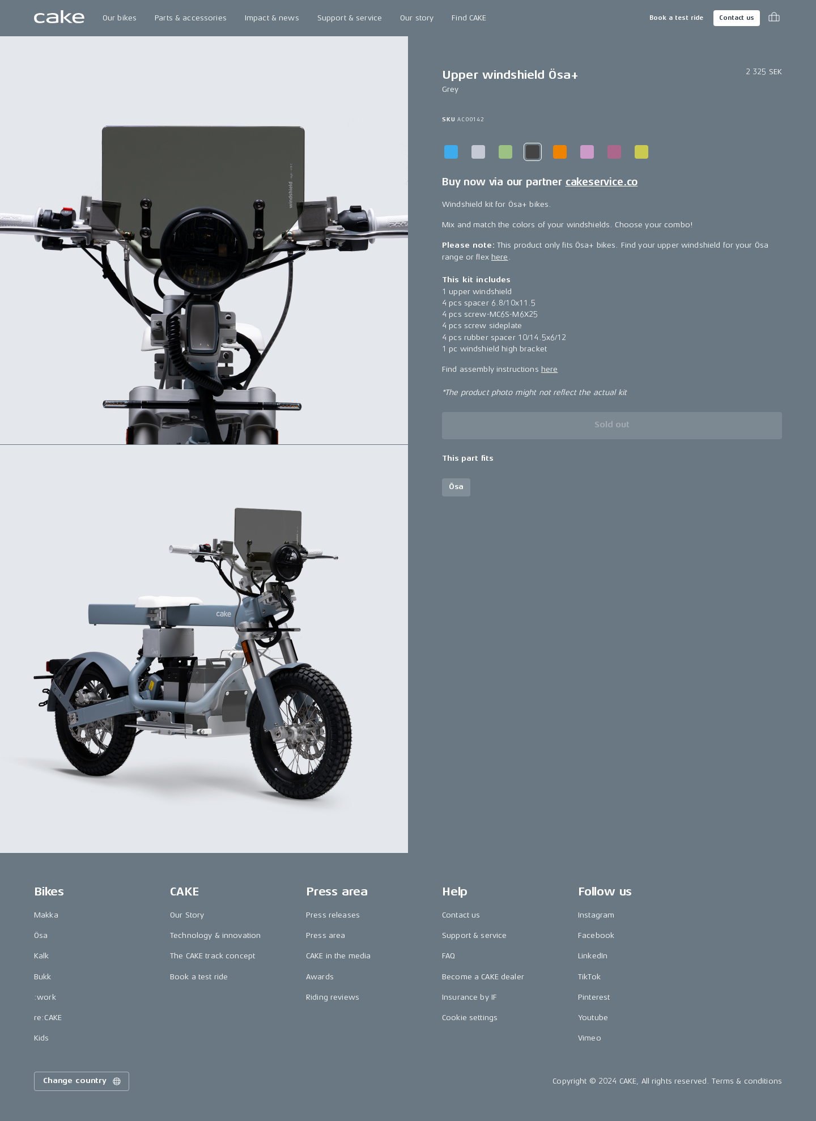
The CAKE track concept (212, 956)
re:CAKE (48, 1017)
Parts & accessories (191, 18)
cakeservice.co (602, 182)
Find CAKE (469, 18)
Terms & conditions (747, 1081)
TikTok (589, 977)
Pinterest (594, 997)
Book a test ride (676, 18)
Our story (417, 18)
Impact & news (272, 18)
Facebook (596, 935)
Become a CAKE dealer (483, 977)
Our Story (187, 915)
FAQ (448, 956)
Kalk (41, 956)
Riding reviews (332, 997)
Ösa (41, 935)
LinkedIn (592, 956)
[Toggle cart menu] (774, 18)
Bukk (43, 977)
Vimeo (589, 1038)
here (499, 257)
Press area (325, 935)
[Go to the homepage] (59, 18)
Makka (46, 915)
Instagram (596, 915)
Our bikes (120, 18)
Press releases (333, 915)
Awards (320, 977)
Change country (82, 1081)
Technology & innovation (215, 935)
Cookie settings (470, 1017)
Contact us (736, 18)
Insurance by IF (469, 997)
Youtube (593, 1017)
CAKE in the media (338, 956)
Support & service (349, 18)
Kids (41, 1038)
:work (45, 997)
